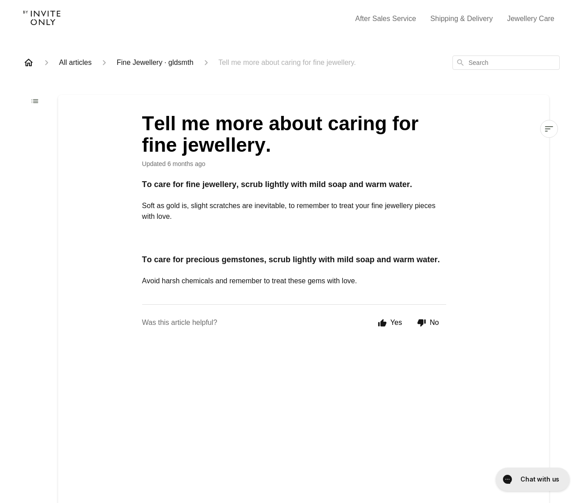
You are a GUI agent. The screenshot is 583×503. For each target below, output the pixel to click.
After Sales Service (385, 18)
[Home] (28, 62)
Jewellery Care (530, 18)
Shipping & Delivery (462, 18)
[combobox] (506, 62)
